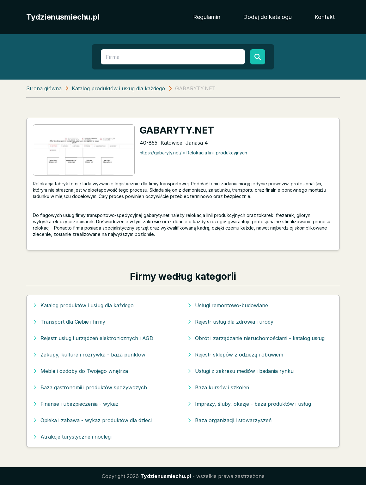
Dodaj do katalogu (267, 17)
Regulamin (206, 17)
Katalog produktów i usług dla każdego (118, 88)
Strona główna (44, 88)
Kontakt (324, 17)
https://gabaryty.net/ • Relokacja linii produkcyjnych (193, 152)
